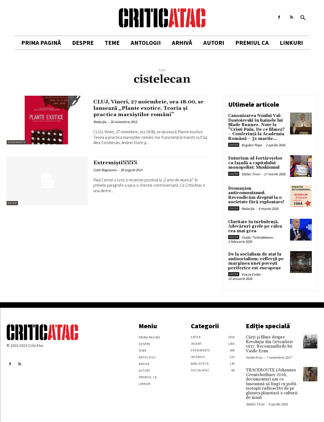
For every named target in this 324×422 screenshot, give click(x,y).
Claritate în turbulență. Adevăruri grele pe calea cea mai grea (255, 226)
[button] (303, 18)
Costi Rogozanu (105, 170)
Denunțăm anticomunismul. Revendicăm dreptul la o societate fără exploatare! (256, 195)
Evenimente (17, 142)
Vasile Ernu (254, 357)
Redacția (99, 121)
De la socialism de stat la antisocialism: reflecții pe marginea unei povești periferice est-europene (256, 261)
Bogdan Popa (251, 145)
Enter (12, 203)
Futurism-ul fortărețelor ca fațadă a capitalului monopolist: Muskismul (255, 163)
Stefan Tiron (250, 174)
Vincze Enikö (250, 274)
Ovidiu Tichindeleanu (257, 237)
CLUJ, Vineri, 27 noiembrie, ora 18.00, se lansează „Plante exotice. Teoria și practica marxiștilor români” (151, 108)
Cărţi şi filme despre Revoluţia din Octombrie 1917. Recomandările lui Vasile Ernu (269, 344)
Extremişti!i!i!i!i (118, 162)
